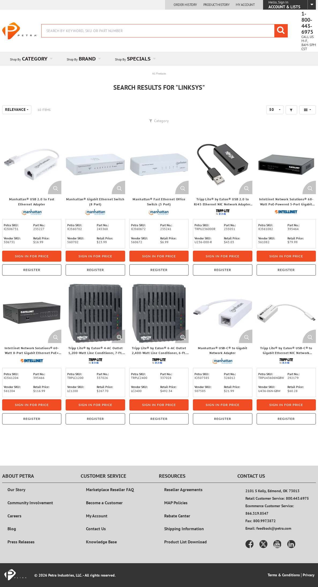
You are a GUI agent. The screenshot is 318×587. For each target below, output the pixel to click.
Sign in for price (32, 256)
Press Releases (21, 541)
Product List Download (185, 541)
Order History (185, 5)
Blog (12, 528)
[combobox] (164, 30)
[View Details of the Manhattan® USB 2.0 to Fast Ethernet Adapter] (31, 164)
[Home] (19, 31)
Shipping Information (184, 528)
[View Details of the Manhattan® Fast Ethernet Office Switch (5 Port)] (159, 164)
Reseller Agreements (183, 489)
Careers (14, 515)
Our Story (16, 489)
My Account (245, 5)
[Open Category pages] (54, 59)
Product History (216, 5)
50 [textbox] (271, 109)
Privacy (309, 575)
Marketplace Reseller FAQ (110, 489)
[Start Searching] (281, 30)
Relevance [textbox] (15, 109)
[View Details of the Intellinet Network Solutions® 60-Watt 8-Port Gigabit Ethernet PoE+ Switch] (31, 313)
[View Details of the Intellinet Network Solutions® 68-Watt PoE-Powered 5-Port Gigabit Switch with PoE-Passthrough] (286, 164)
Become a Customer (104, 502)
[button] (291, 109)
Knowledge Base (101, 541)
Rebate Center (177, 515)
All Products (159, 73)
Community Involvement (30, 502)
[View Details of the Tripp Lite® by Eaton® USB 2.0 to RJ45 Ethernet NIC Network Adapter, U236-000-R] (222, 164)
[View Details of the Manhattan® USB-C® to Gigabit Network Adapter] (222, 313)
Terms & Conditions (284, 575)
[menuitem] (30, 59)
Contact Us (96, 528)
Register (31, 270)
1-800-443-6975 (307, 23)
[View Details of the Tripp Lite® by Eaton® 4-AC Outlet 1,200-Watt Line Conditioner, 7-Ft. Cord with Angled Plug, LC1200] (95, 313)
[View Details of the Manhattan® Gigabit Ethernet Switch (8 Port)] (95, 164)
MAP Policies (176, 502)
